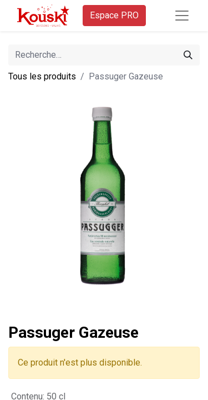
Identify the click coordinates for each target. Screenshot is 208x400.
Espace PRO (114, 15)
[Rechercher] (188, 55)
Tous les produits (42, 76)
